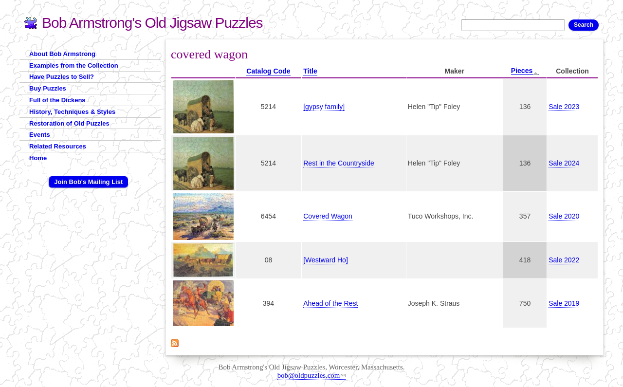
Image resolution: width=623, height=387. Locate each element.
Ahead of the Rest (330, 303)
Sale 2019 (564, 303)
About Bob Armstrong (62, 53)
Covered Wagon (327, 216)
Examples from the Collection (73, 65)
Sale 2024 (564, 163)
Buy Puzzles (47, 88)
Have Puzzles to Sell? (61, 76)
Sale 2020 (564, 216)
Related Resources (57, 146)
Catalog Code (268, 71)
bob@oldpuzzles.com (311, 375)
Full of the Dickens (57, 100)
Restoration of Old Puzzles (69, 123)
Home (38, 158)
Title (310, 71)
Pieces (525, 71)
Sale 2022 (564, 260)
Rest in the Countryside (338, 163)
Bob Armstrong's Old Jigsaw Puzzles (152, 23)
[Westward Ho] (325, 260)
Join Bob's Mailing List (88, 181)
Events (39, 134)
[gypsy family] (324, 107)
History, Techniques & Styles (72, 111)
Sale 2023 (564, 107)
